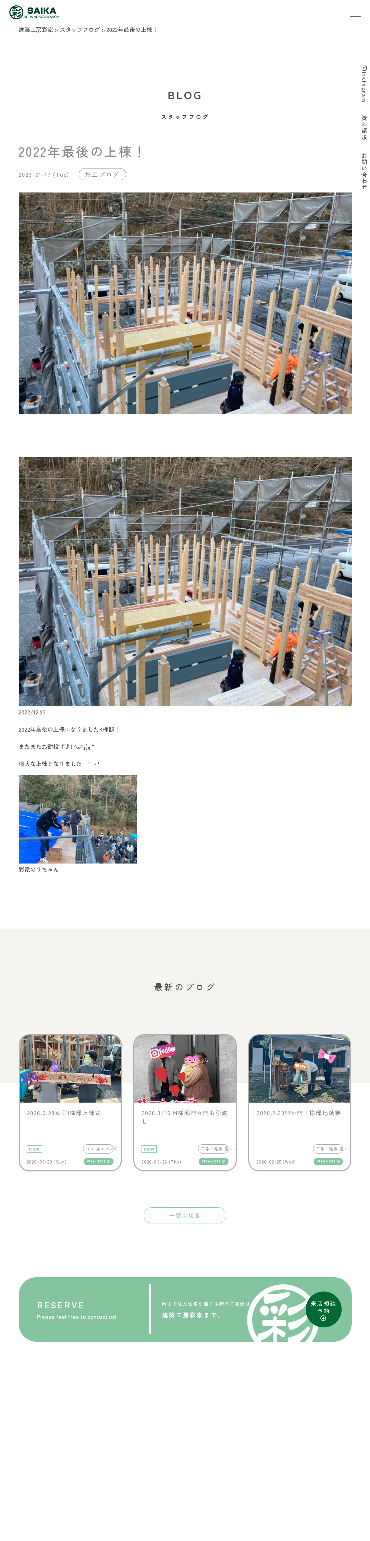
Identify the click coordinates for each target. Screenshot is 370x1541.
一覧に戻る (185, 1215)
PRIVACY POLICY (206, 1513)
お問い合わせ (223, 1497)
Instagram (363, 85)
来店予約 (140, 1497)
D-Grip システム (262, 1533)
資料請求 (179, 1497)
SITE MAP (153, 1513)
